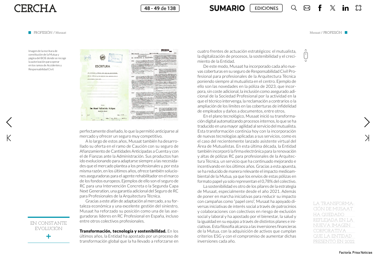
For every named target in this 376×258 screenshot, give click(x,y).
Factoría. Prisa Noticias (355, 252)
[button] (227, 8)
